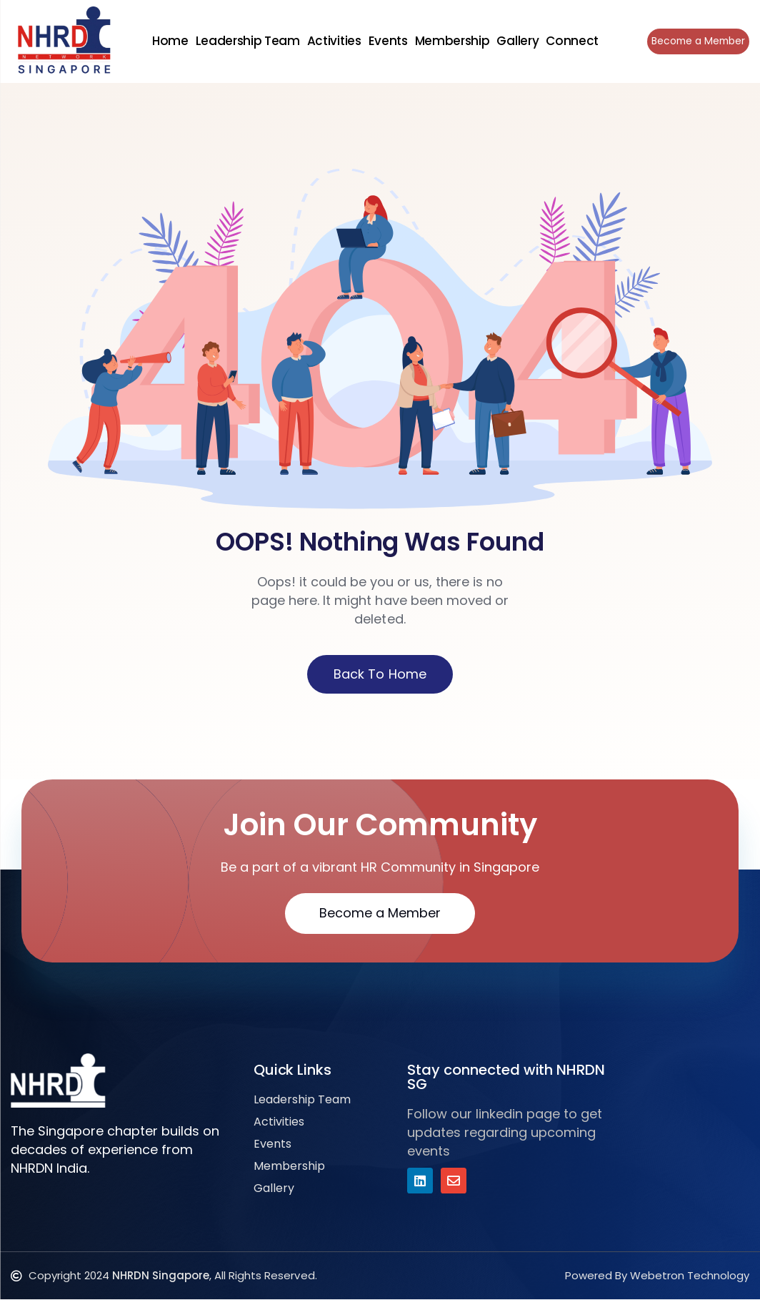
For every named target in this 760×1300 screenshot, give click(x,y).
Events (386, 40)
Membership (451, 40)
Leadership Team (246, 40)
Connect (570, 40)
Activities (333, 40)
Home (169, 40)
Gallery (516, 40)
